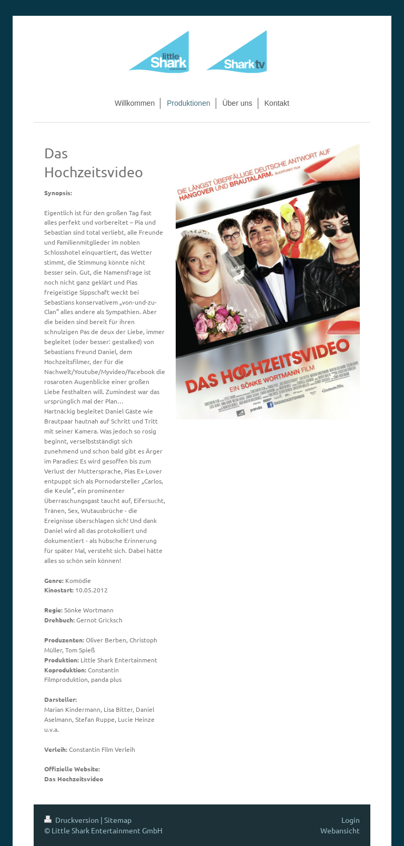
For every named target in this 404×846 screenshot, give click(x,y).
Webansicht (340, 830)
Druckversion (72, 819)
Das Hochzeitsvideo (73, 778)
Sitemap (118, 819)
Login (350, 819)
